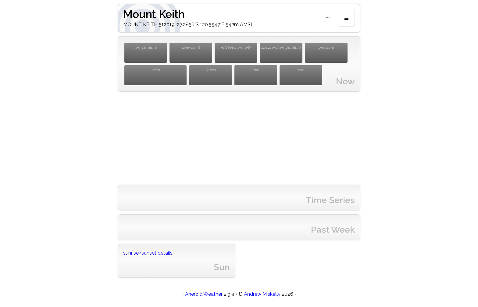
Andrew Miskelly (262, 294)
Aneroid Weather (204, 294)
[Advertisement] (239, 138)
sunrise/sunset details (148, 253)
